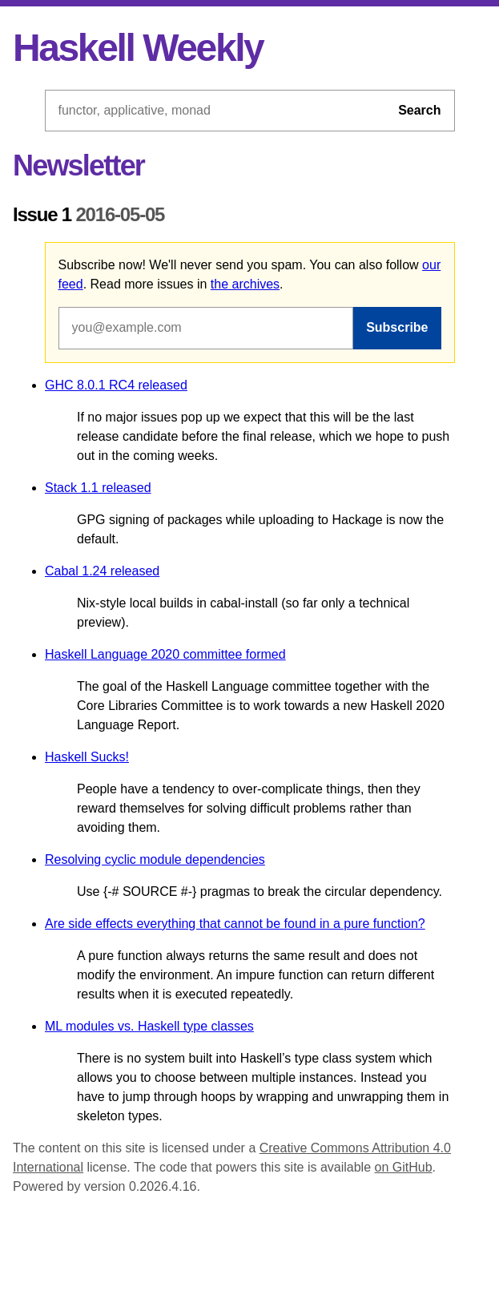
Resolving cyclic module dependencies (155, 859)
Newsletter (78, 165)
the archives (245, 284)
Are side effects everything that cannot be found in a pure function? (235, 923)
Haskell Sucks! (87, 757)
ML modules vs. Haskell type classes (149, 1026)
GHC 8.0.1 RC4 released (116, 385)
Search (419, 110)
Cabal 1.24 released (102, 571)
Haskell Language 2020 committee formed (165, 654)
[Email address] (206, 328)
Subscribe (397, 327)
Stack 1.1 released (98, 487)
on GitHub (404, 1167)
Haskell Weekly (138, 47)
